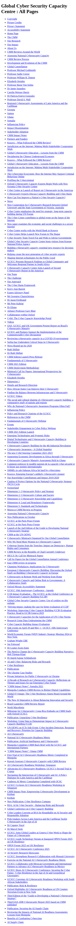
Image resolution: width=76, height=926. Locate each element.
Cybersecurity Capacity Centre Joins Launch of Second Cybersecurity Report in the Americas (34, 269)
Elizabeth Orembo (16, 81)
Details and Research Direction (22, 385)
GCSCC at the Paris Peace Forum (23, 521)
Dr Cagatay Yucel (15, 825)
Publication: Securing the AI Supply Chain (27, 908)
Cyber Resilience (15, 665)
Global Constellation (17, 66)
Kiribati (11, 798)
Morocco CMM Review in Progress (24, 509)
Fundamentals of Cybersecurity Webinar (26, 421)
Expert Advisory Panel (18, 292)
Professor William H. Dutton (21, 77)
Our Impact (12, 44)
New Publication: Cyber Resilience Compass (29, 801)
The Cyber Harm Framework (21, 285)
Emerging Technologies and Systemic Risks (28, 435)
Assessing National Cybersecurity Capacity (28, 55)
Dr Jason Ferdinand (16, 300)
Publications (13, 669)
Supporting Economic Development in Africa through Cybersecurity (40, 456)
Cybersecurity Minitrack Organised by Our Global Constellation (38, 538)
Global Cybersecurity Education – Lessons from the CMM (35, 153)
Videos (10, 322)
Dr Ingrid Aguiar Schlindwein (21, 658)
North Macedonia (15, 707)
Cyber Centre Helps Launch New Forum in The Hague (33, 234)
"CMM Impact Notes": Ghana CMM (25, 751)
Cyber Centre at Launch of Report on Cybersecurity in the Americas (40, 190)
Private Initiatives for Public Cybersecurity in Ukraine (33, 676)
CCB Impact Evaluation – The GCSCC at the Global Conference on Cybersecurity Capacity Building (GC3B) (40, 595)
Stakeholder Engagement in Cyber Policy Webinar (31, 428)
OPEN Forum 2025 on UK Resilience (25, 845)
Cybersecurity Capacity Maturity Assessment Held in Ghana (36, 460)
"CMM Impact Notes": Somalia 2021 (25, 686)
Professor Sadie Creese (18, 74)
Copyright (12, 19)
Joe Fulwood (13, 644)
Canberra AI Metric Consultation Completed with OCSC (34, 781)
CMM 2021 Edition (16, 364)
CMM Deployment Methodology (23, 368)
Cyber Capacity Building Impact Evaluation (28, 624)
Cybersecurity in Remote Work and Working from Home (34, 576)
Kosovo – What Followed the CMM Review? (29, 142)
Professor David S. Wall (18, 99)
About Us (12, 48)
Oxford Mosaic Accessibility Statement (26, 586)
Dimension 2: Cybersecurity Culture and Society (30, 495)
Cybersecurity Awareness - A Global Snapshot (29, 449)
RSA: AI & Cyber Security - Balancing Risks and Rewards (35, 805)
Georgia (11, 109)
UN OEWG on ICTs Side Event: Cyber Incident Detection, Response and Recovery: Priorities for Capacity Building (40, 729)
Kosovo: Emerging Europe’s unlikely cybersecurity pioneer (36, 474)
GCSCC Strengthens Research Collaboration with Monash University (40, 856)
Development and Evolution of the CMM (27, 63)
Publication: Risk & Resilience (22, 885)
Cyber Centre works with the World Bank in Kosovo (32, 230)
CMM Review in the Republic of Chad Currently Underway (36, 552)
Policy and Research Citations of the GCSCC (29, 413)
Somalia (11, 120)
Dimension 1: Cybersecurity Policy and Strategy (30, 491)
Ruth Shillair (13, 349)
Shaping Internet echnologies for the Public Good (31, 258)
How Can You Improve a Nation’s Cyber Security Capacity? (36, 197)
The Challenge (14, 278)
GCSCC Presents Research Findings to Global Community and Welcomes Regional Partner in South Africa (37, 263)
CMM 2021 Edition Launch (20, 432)
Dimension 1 (13, 381)
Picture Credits (14, 22)
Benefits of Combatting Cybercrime (24, 918)
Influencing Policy (16, 124)
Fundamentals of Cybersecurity (22, 360)
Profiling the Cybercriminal (20, 180)
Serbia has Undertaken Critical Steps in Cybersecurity (33, 342)
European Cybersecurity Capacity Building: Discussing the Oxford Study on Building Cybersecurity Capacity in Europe (39, 571)
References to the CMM (18, 417)
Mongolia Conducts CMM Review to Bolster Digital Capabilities (38, 690)
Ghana (10, 117)
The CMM (12, 37)
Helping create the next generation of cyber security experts (36, 254)
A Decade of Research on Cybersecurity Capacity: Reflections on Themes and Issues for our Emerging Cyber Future (38, 681)
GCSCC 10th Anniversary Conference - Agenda (30, 590)
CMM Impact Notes (17, 135)
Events (10, 424)
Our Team (12, 274)
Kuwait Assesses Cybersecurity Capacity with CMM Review (36, 761)
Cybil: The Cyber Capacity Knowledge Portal (29, 318)
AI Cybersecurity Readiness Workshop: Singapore (31, 765)
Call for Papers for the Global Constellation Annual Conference (38, 559)
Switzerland (13, 487)
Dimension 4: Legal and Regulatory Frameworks (30, 502)
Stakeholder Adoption (17, 131)
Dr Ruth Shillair (15, 353)
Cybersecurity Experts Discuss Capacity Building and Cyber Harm (39, 194)
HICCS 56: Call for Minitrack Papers (25, 555)
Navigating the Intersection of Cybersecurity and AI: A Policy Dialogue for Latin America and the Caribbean (37, 776)
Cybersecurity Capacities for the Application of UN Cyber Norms (39, 617)
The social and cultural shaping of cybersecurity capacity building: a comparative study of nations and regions (40, 401)
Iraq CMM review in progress (21, 563)
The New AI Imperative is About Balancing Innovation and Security (40, 700)
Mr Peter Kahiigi (15, 303)
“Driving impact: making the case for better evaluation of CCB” (38, 606)
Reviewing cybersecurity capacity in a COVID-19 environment (37, 338)
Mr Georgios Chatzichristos (20, 296)
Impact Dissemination (17, 128)
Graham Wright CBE (17, 640)
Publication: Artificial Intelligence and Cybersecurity (32, 741)
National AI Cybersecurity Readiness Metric (28, 737)
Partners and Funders (17, 139)
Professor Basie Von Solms (20, 85)
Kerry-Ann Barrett (16, 289)
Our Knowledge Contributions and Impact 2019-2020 (33, 477)
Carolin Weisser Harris (18, 92)
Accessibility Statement (18, 30)
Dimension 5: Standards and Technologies (27, 506)
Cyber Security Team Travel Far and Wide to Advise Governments (39, 238)
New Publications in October (21, 517)
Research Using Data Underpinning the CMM (29, 620)
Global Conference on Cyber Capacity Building (30, 809)
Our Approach (14, 281)
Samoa (10, 113)
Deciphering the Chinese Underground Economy (30, 156)
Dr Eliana (12, 307)
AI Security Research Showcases (23, 853)
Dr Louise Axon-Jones (18, 648)
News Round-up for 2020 (19, 345)
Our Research (14, 41)
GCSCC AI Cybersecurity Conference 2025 (28, 849)
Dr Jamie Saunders (16, 88)
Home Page (12, 33)
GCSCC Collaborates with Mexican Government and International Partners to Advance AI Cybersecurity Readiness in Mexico (39, 865)
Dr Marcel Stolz (15, 829)
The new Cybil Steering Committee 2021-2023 (30, 453)
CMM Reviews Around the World (23, 52)
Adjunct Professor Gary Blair (21, 311)
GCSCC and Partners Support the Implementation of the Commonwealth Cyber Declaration (34, 333)
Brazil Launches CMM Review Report (26, 704)
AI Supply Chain (15, 922)
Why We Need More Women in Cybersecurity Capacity (34, 541)
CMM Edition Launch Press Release (25, 357)
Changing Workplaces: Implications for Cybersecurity (33, 566)
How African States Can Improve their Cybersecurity (33, 389)
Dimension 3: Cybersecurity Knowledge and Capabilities (34, 498)
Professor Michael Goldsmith (21, 70)
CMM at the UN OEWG (19, 534)
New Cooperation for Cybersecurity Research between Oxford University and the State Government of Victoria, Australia (37, 206)
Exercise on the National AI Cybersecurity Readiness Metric (36, 860)
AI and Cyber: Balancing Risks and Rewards (29, 661)
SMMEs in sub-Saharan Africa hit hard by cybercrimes (33, 470)
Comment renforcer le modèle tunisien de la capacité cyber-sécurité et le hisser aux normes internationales (41, 465)
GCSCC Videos (14, 396)
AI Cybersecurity (15, 734)
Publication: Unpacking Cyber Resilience (27, 717)
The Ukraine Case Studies (19, 672)
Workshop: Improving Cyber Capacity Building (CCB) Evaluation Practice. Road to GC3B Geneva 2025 (39, 611)
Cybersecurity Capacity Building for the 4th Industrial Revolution (39, 445)
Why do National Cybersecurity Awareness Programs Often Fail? (38, 406)
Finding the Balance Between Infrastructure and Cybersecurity (37, 392)
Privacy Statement (16, 26)
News (10, 201)
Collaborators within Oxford (21, 314)
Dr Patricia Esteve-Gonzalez (21, 96)
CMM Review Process (18, 59)
